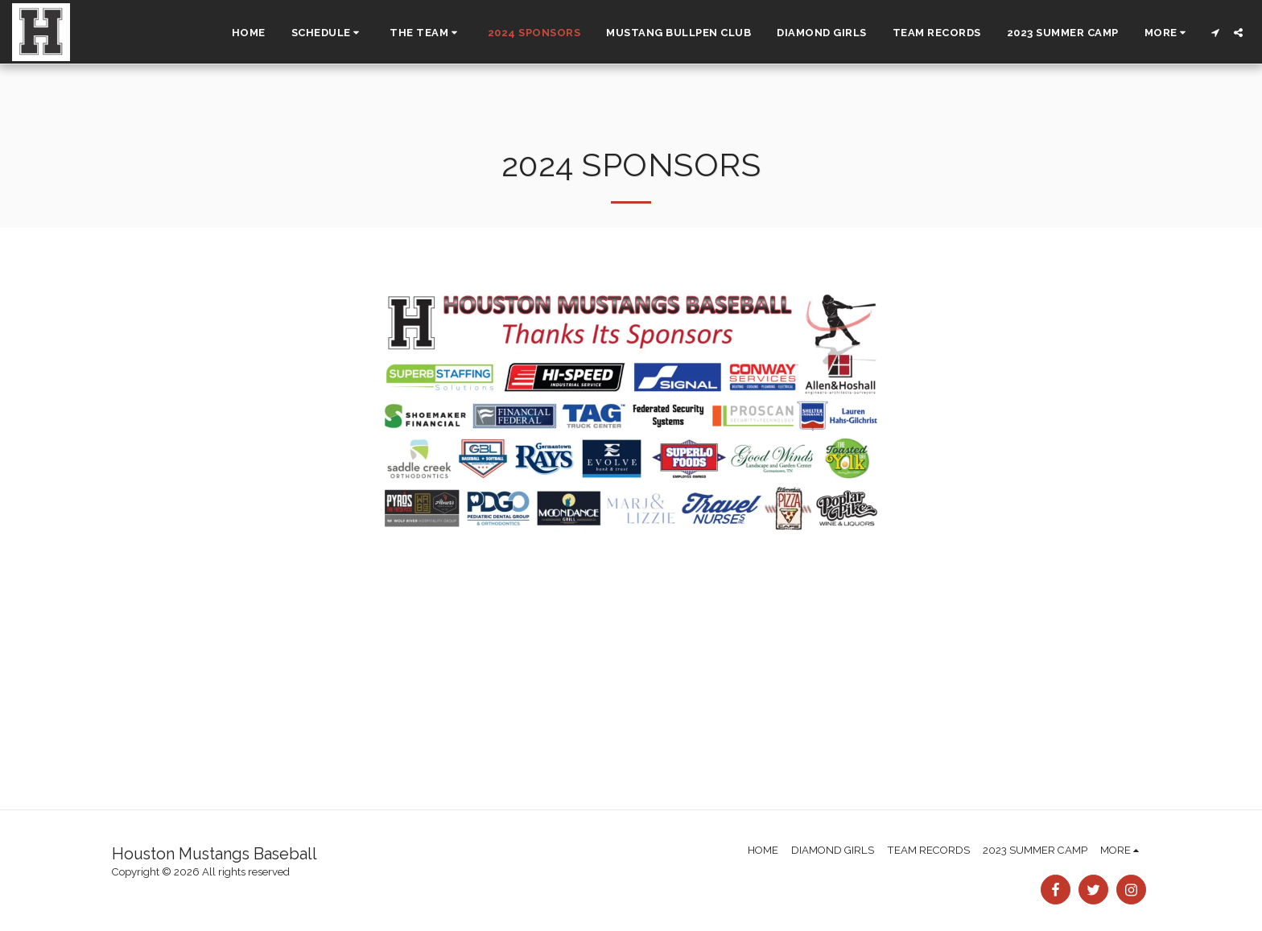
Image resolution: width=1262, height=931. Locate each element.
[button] (328, 32)
